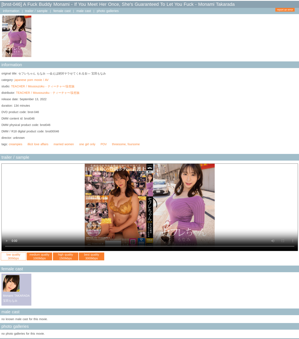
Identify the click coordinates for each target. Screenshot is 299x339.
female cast (62, 11)
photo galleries (108, 11)
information (11, 11)
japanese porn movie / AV (32, 80)
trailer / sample (36, 11)
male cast (83, 11)
